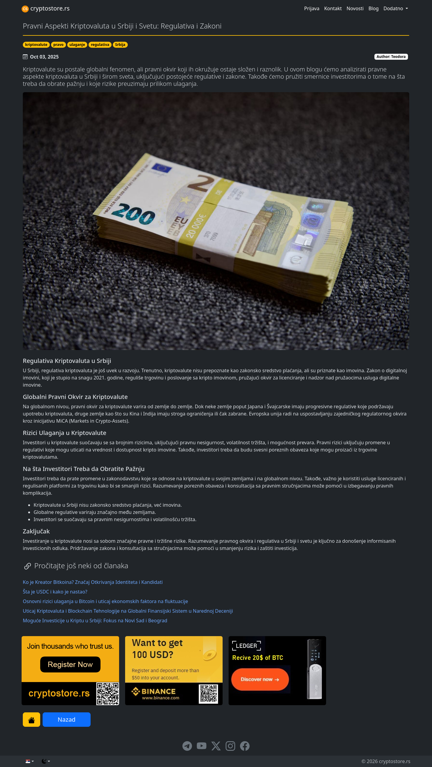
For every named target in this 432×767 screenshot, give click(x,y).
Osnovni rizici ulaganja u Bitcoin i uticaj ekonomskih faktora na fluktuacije (105, 601)
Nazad (66, 719)
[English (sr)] (30, 761)
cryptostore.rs (46, 8)
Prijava (312, 8)
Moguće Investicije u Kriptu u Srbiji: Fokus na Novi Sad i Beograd (95, 620)
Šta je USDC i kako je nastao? (55, 591)
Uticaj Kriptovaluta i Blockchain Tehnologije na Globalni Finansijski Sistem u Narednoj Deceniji (128, 611)
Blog (373, 8)
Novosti (355, 8)
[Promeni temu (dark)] (46, 761)
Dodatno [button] (393, 8)
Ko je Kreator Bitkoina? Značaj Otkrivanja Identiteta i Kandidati (93, 582)
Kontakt (333, 8)
